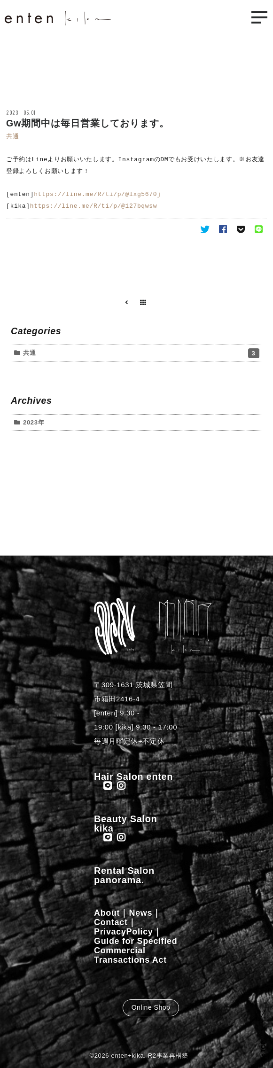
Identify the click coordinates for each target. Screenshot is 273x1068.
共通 (12, 136)
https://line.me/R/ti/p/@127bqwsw (93, 206)
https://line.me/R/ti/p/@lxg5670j (97, 194)
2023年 (33, 422)
